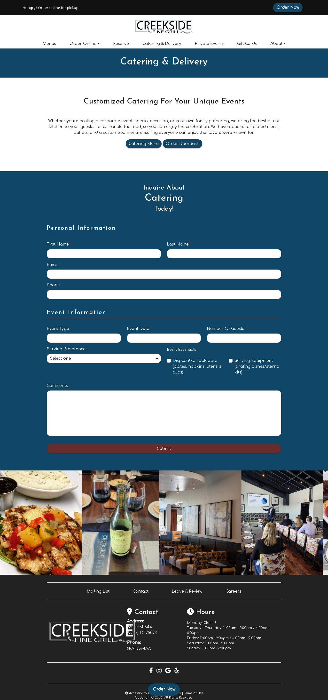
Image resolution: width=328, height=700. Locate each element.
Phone (54, 285)
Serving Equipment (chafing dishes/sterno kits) (256, 366)
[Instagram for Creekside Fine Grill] (159, 671)
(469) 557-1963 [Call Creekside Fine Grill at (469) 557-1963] (139, 648)
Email (53, 264)
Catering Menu (144, 144)
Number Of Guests (227, 328)
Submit (164, 448)
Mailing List (98, 591)
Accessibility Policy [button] (141, 693)
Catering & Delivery (161, 43)
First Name (59, 244)
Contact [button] (140, 591)
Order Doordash (182, 144)
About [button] (276, 43)
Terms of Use (193, 693)
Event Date (139, 328)
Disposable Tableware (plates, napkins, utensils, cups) (197, 366)
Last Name (179, 244)
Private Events (209, 43)
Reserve (121, 43)
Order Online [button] (83, 43)
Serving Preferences (68, 349)
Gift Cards (247, 43)
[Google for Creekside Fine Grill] (168, 671)
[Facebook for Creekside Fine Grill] (151, 671)
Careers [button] (233, 591)
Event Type (59, 328)
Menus (49, 43)
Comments (57, 385)
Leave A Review (187, 591)
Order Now (290, 7)
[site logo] (164, 26)
